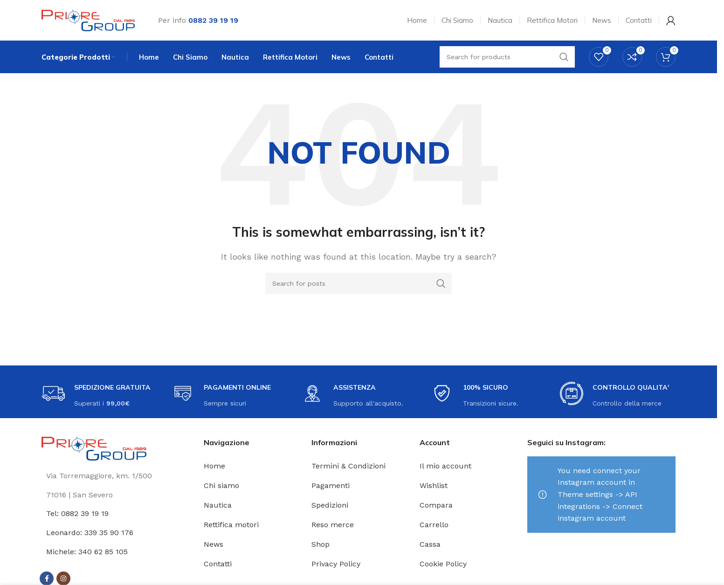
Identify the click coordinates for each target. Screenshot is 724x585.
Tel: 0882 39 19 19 (77, 515)
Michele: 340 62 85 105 (87, 553)
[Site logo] (88, 20)
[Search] (358, 285)
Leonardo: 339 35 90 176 (89, 534)
